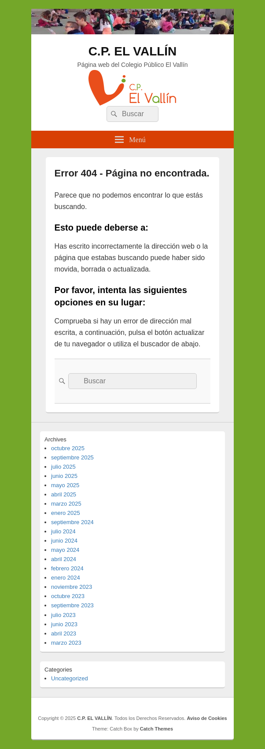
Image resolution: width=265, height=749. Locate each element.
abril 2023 (63, 633)
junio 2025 (64, 476)
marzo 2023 (66, 642)
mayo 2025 (65, 485)
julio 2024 (63, 531)
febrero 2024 (67, 568)
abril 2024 (63, 559)
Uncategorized (69, 678)
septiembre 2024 (72, 522)
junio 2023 (64, 624)
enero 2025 (65, 513)
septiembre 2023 (72, 605)
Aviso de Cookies (207, 718)
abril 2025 (63, 494)
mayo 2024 (65, 550)
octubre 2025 (68, 448)
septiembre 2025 (72, 457)
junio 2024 (64, 540)
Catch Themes (156, 728)
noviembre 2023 (71, 587)
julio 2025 (63, 466)
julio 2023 (63, 615)
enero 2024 (65, 577)
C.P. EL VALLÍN (132, 51)
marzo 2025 (66, 503)
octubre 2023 (68, 596)
